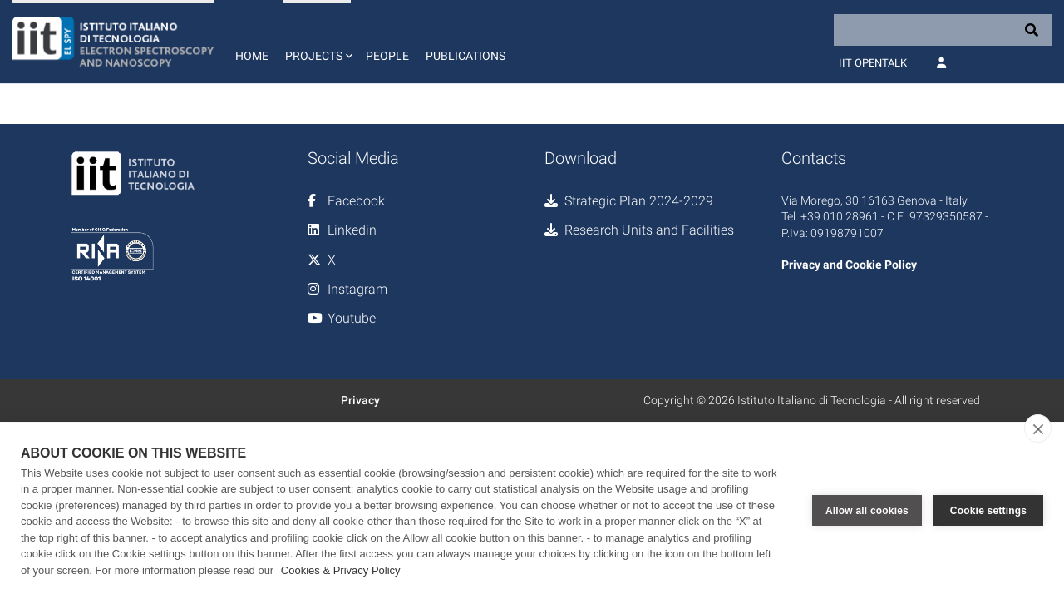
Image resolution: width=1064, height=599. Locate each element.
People (387, 55)
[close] (1038, 428)
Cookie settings (988, 511)
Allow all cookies (867, 511)
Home (251, 55)
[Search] (943, 30)
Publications (465, 55)
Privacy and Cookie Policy (849, 264)
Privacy (360, 400)
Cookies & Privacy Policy (341, 570)
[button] (317, 41)
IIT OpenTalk (873, 63)
